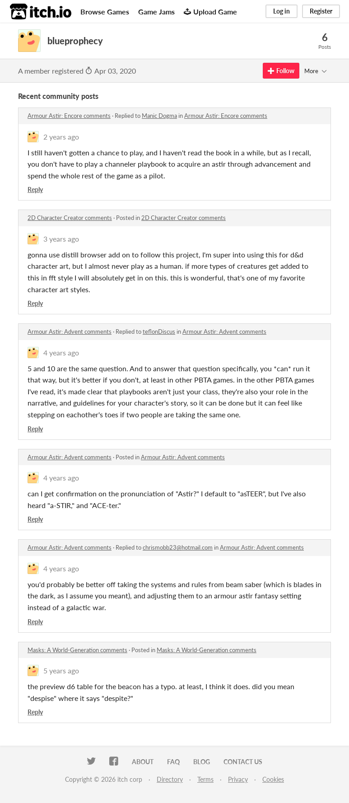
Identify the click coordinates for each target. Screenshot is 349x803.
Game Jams (156, 11)
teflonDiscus (159, 331)
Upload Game (210, 11)
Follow (281, 71)
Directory (170, 779)
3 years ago (61, 238)
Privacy (238, 779)
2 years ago (61, 136)
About (143, 762)
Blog (201, 762)
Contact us (242, 762)
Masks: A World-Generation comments (77, 650)
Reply (35, 189)
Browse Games (104, 11)
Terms (205, 779)
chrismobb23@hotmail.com (178, 547)
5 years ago (61, 670)
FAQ (173, 762)
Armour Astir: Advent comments (70, 331)
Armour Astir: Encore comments (69, 115)
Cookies (273, 779)
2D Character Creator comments (70, 217)
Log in (281, 11)
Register (321, 11)
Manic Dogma (159, 115)
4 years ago (61, 352)
